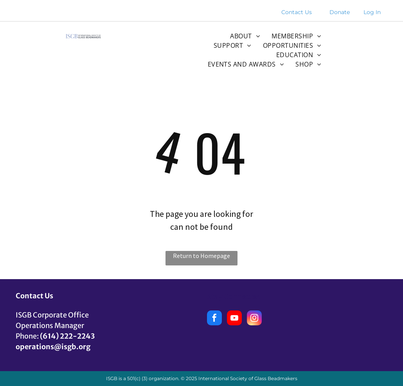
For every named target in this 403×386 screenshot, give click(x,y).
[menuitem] (245, 36)
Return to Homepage (201, 256)
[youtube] (234, 318)
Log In (372, 12)
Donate (339, 12)
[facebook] (214, 318)
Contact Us (296, 12)
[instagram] (254, 318)
